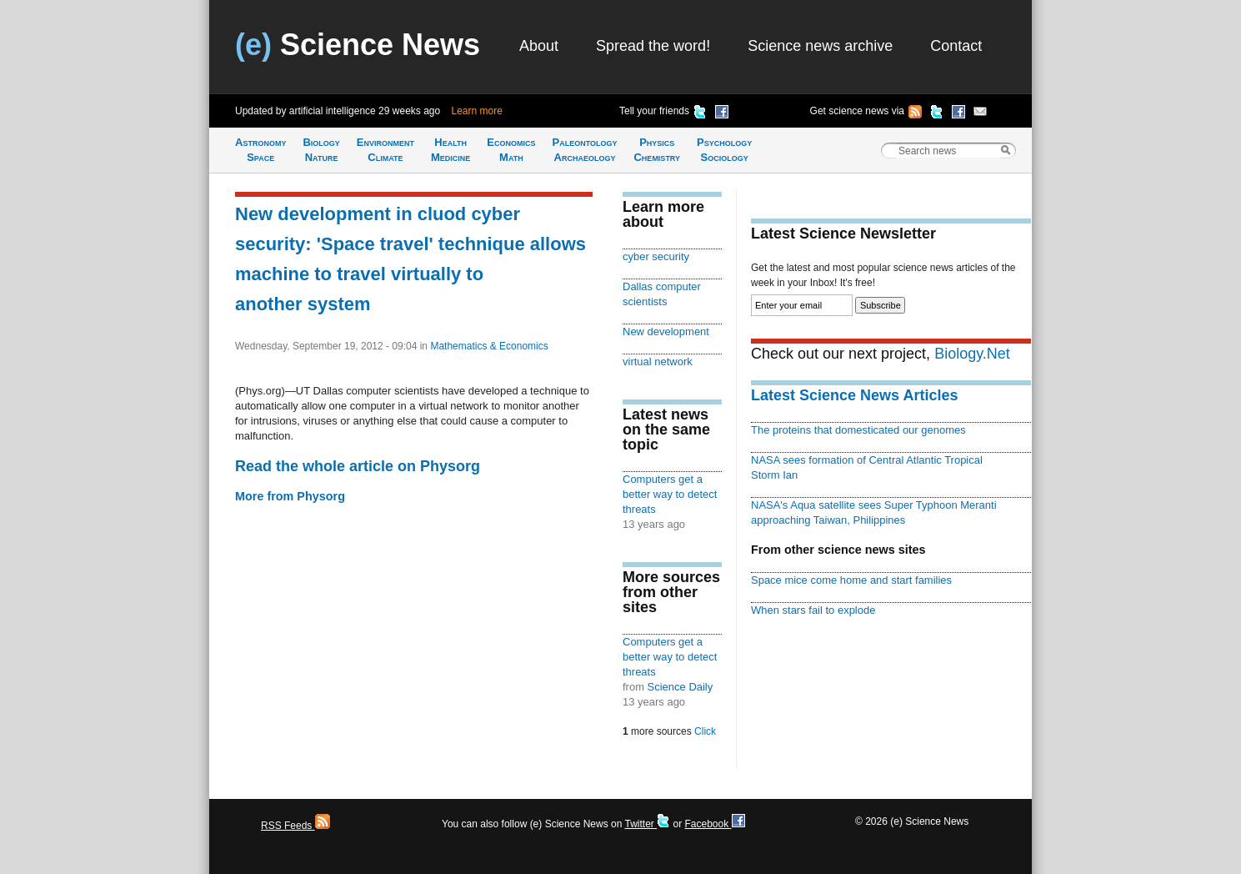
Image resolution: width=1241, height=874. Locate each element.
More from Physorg (290, 496)
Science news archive (820, 46)
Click (705, 731)
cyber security (656, 256)
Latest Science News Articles (854, 395)
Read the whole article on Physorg (357, 466)
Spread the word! (653, 46)
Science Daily (680, 687)
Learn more (477, 111)
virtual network (658, 361)
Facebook (714, 824)
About (538, 46)
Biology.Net (972, 353)
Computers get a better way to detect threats (670, 494)
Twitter (647, 824)
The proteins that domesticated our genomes (858, 430)
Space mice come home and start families (851, 580)
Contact (956, 46)
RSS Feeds (295, 825)
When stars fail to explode (813, 610)
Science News (357, 45)
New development (666, 331)
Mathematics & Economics (489, 346)
